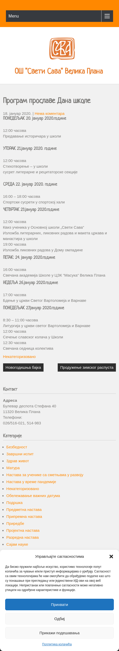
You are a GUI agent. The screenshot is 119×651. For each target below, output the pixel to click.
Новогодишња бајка (23, 367)
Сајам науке (17, 544)
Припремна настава (24, 516)
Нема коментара (50, 113)
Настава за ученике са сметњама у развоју (44, 475)
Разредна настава (22, 537)
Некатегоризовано (19, 356)
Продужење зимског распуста (87, 367)
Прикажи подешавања (59, 633)
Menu (13, 16)
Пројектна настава (23, 530)
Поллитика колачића (57, 644)
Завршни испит (20, 454)
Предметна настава (24, 509)
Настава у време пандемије (31, 481)
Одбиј (59, 618)
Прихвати (59, 604)
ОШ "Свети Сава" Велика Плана (59, 72)
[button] (111, 556)
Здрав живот (17, 461)
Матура (13, 468)
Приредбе (15, 523)
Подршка (14, 502)
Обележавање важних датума (33, 495)
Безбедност (16, 447)
